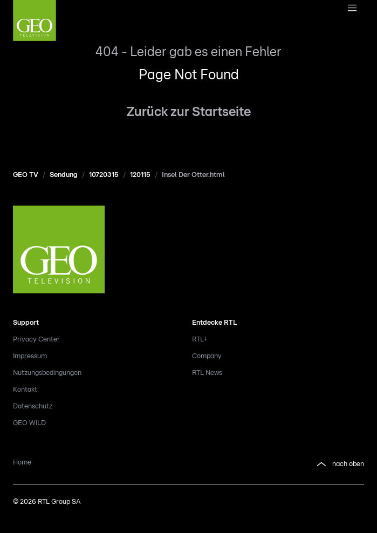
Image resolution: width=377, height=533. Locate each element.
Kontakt (25, 389)
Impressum (30, 356)
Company (207, 356)
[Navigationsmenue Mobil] (352, 8)
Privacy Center (36, 339)
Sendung (64, 175)
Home (22, 462)
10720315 (104, 175)
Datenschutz (32, 406)
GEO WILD (29, 423)
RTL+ (199, 339)
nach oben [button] (339, 464)
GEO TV (25, 175)
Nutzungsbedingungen (47, 373)
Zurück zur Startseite (189, 112)
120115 (140, 175)
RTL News (207, 373)
